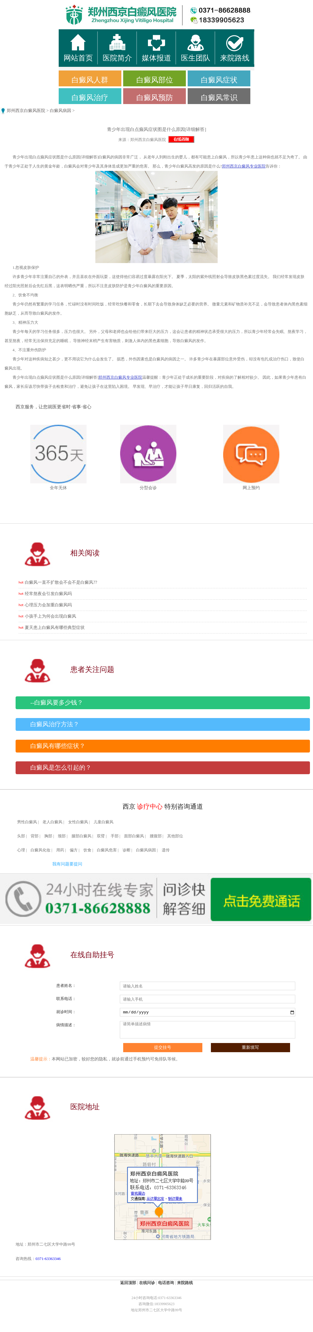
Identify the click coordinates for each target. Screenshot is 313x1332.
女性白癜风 (78, 822)
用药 (60, 850)
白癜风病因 (60, 110)
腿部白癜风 (81, 836)
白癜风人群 (90, 80)
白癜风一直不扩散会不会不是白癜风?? (61, 582)
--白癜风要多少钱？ (56, 702)
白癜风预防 (154, 98)
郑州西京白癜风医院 (26, 110)
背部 (35, 836)
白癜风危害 (107, 850)
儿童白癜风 (103, 822)
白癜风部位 (154, 80)
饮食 (87, 850)
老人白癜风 (52, 822)
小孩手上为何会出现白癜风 (50, 616)
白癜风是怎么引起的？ (60, 767)
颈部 (62, 836)
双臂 (101, 836)
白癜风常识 (219, 98)
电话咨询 (166, 1282)
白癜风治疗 (90, 98)
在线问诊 (147, 1282)
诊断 (127, 850)
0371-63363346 (48, 1258)
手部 (115, 836)
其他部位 (175, 836)
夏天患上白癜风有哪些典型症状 (55, 627)
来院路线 (185, 1282)
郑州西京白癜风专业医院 (244, 166)
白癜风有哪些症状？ (57, 746)
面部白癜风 (134, 836)
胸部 (48, 836)
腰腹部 (156, 836)
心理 (21, 850)
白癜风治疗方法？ (54, 724)
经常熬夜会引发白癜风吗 (48, 593)
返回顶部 (128, 1282)
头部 (21, 836)
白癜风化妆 (40, 850)
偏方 (74, 850)
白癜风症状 (219, 80)
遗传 (166, 850)
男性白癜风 (27, 822)
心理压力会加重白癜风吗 (48, 605)
